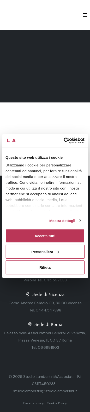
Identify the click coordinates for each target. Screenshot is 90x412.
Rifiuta (45, 267)
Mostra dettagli (62, 220)
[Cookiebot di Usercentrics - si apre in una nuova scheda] (64, 140)
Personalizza (45, 251)
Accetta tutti (45, 236)
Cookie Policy (57, 403)
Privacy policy (33, 403)
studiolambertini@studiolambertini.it (45, 390)
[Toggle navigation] (85, 15)
